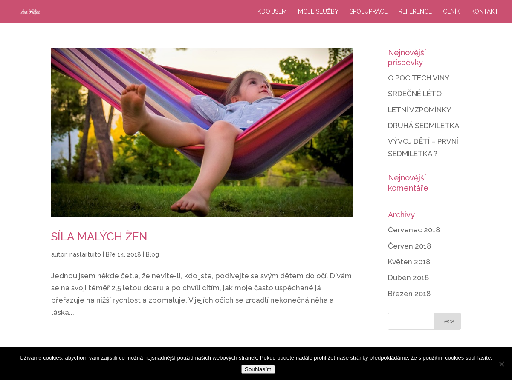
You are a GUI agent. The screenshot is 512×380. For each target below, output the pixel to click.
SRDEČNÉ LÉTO (415, 93)
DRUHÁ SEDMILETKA (424, 125)
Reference (415, 12)
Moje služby (318, 12)
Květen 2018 (409, 261)
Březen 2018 (409, 293)
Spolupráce (369, 12)
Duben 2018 (408, 277)
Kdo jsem (272, 12)
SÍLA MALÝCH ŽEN (99, 236)
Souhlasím (258, 369)
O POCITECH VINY (418, 78)
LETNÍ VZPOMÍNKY (419, 110)
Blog (152, 254)
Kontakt (484, 12)
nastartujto (85, 254)
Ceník (451, 12)
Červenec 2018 (414, 230)
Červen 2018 (409, 246)
